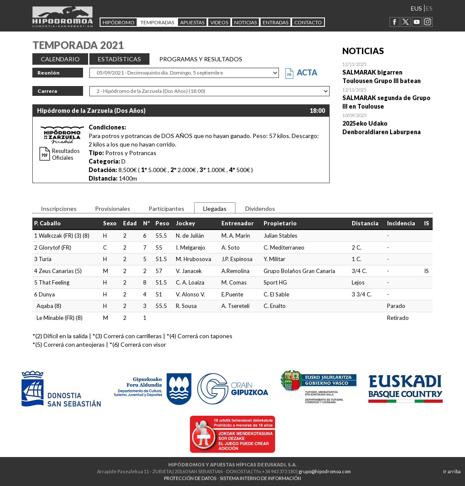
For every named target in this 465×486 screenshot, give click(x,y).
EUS (416, 8)
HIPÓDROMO (119, 22)
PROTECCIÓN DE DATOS (190, 478)
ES (429, 8)
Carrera (47, 91)
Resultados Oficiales (66, 154)
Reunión (48, 72)
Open (387, 72)
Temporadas (157, 22)
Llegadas (215, 208)
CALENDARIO (60, 59)
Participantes (166, 208)
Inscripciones (59, 208)
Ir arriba (452, 471)
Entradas (275, 22)
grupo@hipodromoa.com (325, 471)
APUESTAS (192, 22)
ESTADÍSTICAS (119, 59)
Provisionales (112, 208)
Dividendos (260, 208)
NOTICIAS (245, 22)
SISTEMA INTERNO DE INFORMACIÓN (260, 478)
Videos (219, 22)
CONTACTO (308, 22)
